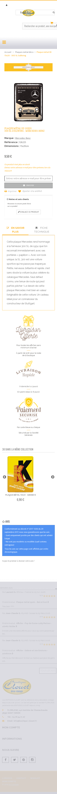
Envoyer (30, 185)
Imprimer (12, 191)
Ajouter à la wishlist (32, 191)
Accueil (7, 52)
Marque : (9, 138)
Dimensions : (12, 146)
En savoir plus (15, 229)
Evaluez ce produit (28, 212)
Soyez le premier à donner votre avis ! (18, 561)
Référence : (11, 142)
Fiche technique (41, 229)
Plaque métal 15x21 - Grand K (20, 495)
